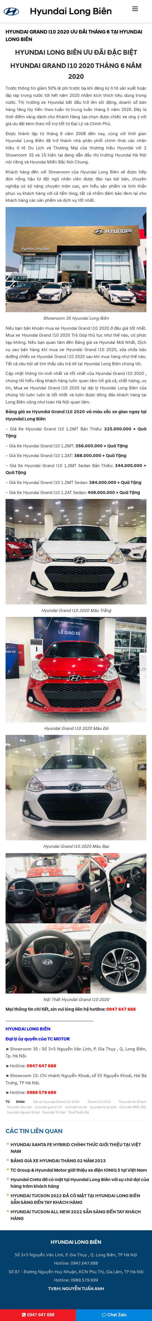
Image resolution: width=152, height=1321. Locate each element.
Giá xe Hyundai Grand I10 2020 (56, 1102)
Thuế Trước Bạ (78, 1112)
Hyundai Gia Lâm (19, 1107)
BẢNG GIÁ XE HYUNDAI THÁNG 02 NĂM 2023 (58, 1161)
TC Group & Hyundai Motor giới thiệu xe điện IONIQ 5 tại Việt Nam (79, 1170)
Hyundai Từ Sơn (54, 1112)
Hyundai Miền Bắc (132, 1107)
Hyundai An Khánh (132, 1102)
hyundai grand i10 (48, 1107)
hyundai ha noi (76, 1107)
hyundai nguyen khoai (23, 1112)
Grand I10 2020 (99, 1102)
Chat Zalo (114, 1315)
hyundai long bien (103, 1107)
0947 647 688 (38, 1315)
